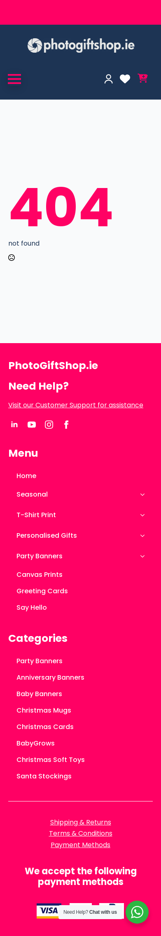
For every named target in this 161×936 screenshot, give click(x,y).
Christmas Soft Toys (50, 759)
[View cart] (142, 78)
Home (26, 476)
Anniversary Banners (50, 677)
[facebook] (66, 424)
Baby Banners (39, 694)
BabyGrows (35, 743)
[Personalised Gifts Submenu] (145, 535)
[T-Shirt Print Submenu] (145, 515)
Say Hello (31, 607)
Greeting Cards (42, 591)
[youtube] (32, 424)
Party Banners (39, 556)
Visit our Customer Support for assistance (75, 405)
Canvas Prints (39, 574)
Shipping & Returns (80, 822)
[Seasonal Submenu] (145, 494)
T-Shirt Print (36, 515)
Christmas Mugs (43, 710)
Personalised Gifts (46, 535)
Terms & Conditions (80, 833)
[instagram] (49, 424)
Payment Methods (80, 845)
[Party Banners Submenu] (145, 556)
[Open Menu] (14, 79)
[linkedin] (14, 424)
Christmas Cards (45, 727)
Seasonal (32, 494)
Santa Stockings (44, 776)
